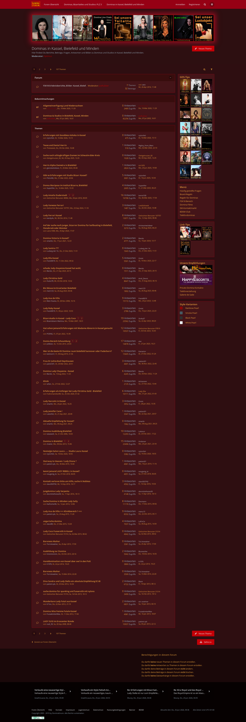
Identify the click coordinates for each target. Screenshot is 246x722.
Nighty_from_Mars (146, 145)
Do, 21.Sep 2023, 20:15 (148, 271)
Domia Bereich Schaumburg (56, 341)
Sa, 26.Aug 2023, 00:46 (147, 290)
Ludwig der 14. (53, 251)
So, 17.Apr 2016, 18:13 (147, 494)
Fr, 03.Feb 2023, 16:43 (147, 331)
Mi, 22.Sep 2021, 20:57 (147, 414)
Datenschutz (98, 710)
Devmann (142, 501)
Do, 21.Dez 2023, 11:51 (148, 251)
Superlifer (51, 188)
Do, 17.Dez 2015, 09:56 (148, 504)
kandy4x (50, 218)
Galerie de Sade (187, 294)
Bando (141, 238)
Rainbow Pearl (192, 308)
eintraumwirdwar (145, 225)
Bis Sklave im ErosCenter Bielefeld (59, 288)
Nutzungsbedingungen (116, 710)
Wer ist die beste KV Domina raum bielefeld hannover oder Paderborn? (77, 351)
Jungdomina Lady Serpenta (56, 491)
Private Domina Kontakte (191, 287)
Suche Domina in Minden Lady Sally (60, 501)
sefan (49, 384)
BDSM (141, 710)
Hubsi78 (50, 281)
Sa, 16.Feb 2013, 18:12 (147, 594)
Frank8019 (51, 261)
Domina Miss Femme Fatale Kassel (60, 611)
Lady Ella (142, 391)
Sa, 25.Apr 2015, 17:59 (147, 544)
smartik (50, 241)
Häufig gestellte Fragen (190, 190)
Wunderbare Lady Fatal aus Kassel (60, 601)
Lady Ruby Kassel (51, 308)
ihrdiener (142, 441)
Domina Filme (186, 204)
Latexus (142, 431)
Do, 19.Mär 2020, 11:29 (148, 108)
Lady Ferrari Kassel (52, 215)
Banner (132, 710)
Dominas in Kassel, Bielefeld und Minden (65, 48)
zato (144, 84)
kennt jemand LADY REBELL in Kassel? (61, 471)
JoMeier (50, 344)
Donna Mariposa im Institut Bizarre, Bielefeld (65, 185)
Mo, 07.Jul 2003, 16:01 (147, 118)
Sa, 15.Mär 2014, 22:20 (147, 574)
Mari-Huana (51, 301)
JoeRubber (104, 85)
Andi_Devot (143, 278)
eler (140, 341)
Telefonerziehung (188, 291)
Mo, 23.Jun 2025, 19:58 (148, 168)
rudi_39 (50, 624)
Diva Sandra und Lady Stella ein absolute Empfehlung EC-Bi (72, 581)
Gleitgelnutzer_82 (54, 158)
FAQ (50, 710)
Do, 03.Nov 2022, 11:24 (148, 373)
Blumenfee (143, 551)
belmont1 (51, 354)
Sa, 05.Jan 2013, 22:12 (147, 624)
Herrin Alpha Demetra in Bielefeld (59, 165)
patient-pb (51, 464)
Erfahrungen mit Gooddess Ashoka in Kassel (64, 135)
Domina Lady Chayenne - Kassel (58, 371)
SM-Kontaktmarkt (188, 208)
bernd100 (142, 195)
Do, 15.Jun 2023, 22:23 (147, 311)
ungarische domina (52, 521)
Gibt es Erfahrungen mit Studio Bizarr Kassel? (65, 175)
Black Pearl (190, 317)
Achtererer (143, 381)
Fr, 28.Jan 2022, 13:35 (147, 403)
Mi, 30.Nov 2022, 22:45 (148, 363)
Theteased (51, 148)
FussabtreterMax (53, 614)
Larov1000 (51, 231)
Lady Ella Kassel (51, 258)
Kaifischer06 (51, 504)
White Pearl (190, 322)
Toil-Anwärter (52, 544)
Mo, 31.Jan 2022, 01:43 (147, 393)
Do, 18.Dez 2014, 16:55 (148, 554)
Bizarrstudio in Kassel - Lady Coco (59, 318)
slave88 (50, 524)
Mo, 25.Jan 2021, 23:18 (147, 444)
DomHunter (51, 108)
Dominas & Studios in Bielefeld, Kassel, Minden (65, 115)
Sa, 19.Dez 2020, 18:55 (147, 453)
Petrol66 (50, 178)
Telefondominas (187, 215)
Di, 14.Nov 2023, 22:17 (147, 260)
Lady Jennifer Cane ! (52, 411)
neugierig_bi (52, 474)
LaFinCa (142, 521)
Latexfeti (50, 414)
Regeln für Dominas (189, 197)
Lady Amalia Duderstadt (55, 195)
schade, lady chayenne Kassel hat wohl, (62, 268)
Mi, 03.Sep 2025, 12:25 (147, 158)
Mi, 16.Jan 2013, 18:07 (147, 614)
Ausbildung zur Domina (54, 551)
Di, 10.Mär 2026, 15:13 (147, 138)
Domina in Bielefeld (52, 441)
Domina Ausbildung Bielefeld (57, 431)
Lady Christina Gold (52, 278)
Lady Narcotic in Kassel (54, 401)
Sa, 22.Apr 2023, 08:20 (147, 321)
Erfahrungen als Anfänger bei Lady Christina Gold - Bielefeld (72, 391)
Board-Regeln (186, 194)
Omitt (141, 258)
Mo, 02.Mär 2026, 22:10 (148, 148)
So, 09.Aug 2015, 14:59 (147, 524)
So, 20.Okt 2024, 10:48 (147, 208)
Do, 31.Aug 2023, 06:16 (148, 281)
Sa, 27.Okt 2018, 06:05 (147, 474)
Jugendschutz (84, 710)
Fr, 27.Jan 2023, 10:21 (147, 343)
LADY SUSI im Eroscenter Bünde (58, 621)
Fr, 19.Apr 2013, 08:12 (147, 584)
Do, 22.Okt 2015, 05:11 (148, 514)
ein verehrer (143, 601)
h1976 (49, 564)
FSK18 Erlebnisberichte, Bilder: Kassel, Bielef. (64, 85)
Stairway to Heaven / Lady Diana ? (60, 461)
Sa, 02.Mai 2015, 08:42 (147, 534)
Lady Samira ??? (51, 248)
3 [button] (44, 69)
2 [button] (39, 69)
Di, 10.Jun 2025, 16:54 (147, 178)
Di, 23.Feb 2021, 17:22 (147, 434)
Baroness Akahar (51, 541)
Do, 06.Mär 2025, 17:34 (148, 198)
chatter (49, 444)
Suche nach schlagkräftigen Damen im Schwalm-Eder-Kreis (71, 155)
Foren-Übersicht (38, 710)
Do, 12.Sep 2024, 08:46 (148, 218)
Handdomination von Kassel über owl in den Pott (67, 561)
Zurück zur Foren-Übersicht (44, 642)
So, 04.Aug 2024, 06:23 (147, 228)
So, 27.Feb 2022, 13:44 (147, 384)
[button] (51, 69)
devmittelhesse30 (54, 494)
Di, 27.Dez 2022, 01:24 (147, 354)
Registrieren (194, 4)
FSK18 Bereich (186, 201)
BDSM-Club (185, 211)
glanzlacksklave (53, 168)
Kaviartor (142, 351)
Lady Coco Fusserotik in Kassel (57, 531)
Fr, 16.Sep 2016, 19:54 (147, 484)
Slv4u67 (142, 318)
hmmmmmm (52, 554)
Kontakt (59, 710)
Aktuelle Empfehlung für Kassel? (58, 421)
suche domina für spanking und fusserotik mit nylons (68, 591)
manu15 (142, 511)
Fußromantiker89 (54, 394)
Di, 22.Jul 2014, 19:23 (147, 564)
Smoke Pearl (191, 312)
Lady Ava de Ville (51, 298)
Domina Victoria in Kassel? (56, 238)
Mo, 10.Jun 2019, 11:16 (148, 464)
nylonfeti (50, 138)
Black (141, 581)
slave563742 (51, 484)
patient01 (50, 364)
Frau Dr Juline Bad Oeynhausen (58, 361)
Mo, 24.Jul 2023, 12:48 (147, 301)
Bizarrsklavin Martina (55, 321)
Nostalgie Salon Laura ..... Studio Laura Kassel (65, 451)
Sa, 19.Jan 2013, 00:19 (147, 604)
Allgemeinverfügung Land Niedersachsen (63, 105)
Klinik (46, 381)
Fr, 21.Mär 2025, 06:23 (147, 188)
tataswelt (50, 434)
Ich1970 (142, 165)
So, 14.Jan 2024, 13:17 (147, 241)
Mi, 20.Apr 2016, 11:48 (147, 87)
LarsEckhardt (144, 205)
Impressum (70, 710)
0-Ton (49, 604)
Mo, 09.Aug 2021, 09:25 (148, 423)
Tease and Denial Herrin (55, 145)
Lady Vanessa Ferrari (53, 205)
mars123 (50, 291)
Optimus (48, 56)
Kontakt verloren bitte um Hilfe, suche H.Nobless (66, 481)
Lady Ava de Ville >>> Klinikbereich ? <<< (62, 511)
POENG (50, 334)
